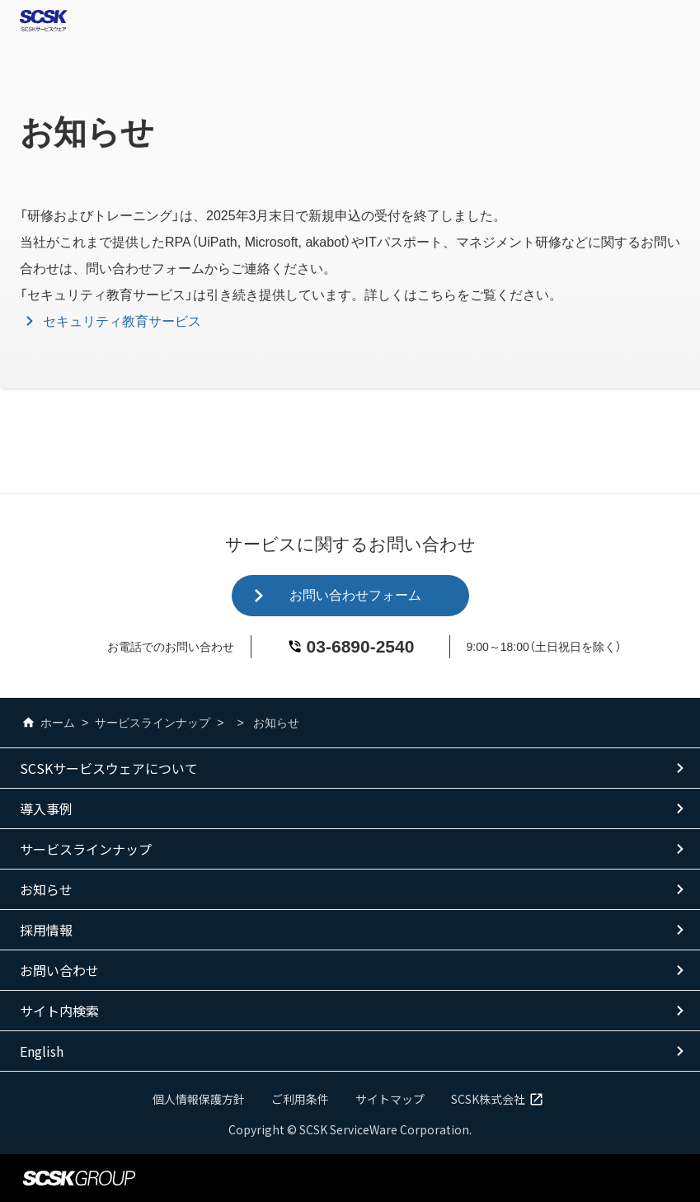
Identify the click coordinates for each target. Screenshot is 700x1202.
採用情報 (46, 930)
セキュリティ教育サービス (122, 321)
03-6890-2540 (361, 646)
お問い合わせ (59, 970)
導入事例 (46, 808)
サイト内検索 (59, 1011)
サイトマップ (390, 1099)
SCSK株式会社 (499, 1099)
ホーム (47, 722)
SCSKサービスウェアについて (109, 768)
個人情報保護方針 (199, 1099)
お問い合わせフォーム (355, 595)
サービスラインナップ (152, 722)
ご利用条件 (300, 1099)
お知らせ (46, 889)
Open (680, 20)
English (41, 1051)
